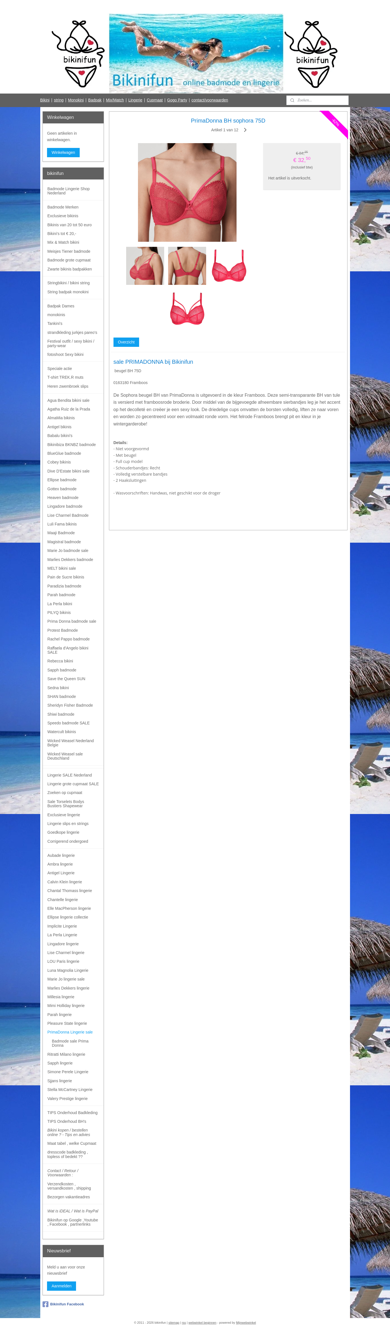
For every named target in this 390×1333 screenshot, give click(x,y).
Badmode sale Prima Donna (70, 1043)
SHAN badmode (61, 696)
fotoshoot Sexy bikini (65, 354)
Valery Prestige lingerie (67, 1098)
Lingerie (135, 100)
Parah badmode (61, 595)
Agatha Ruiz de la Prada (68, 409)
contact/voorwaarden (209, 100)
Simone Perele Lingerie (67, 1072)
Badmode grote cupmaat (68, 260)
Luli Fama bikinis (62, 524)
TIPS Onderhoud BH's (66, 1121)
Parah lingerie (59, 1014)
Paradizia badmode (64, 586)
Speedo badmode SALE (68, 723)
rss (184, 1322)
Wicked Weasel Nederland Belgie (70, 742)
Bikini (44, 100)
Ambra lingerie (60, 864)
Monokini (76, 100)
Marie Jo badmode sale (67, 550)
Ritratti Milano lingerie (66, 1054)
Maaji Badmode (61, 533)
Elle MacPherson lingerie (69, 908)
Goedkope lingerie (63, 832)
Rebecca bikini (60, 661)
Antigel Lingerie (61, 873)
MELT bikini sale (61, 568)
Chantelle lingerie (62, 899)
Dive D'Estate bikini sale (68, 471)
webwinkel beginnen (202, 1322)
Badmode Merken (63, 207)
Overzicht (126, 342)
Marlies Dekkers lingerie (68, 988)
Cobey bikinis (59, 462)
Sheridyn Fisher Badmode (70, 705)
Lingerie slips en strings (67, 823)
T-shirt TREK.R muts (65, 377)
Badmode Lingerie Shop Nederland (68, 191)
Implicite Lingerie (62, 926)
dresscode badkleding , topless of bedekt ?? (67, 1154)
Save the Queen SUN (66, 679)
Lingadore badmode (65, 506)
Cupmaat (155, 100)
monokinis (56, 314)
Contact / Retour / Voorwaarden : (62, 1172)
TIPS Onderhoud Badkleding (72, 1112)
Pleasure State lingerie (67, 1023)
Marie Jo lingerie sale (65, 979)
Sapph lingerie (60, 1063)
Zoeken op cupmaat (64, 792)
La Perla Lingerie (62, 935)
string (59, 100)
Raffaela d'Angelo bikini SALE (67, 650)
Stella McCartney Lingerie (69, 1089)
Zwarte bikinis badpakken (69, 269)
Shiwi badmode (60, 714)
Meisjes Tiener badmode (68, 251)
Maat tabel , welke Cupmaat (71, 1143)
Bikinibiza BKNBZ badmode (71, 444)
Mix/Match (115, 100)
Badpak (94, 100)
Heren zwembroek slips (67, 386)
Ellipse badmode (62, 480)
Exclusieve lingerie (63, 815)
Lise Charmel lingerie (65, 952)
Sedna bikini (58, 688)
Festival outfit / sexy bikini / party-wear (70, 343)
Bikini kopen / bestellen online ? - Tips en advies (68, 1132)
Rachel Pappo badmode (68, 639)
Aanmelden (62, 1286)
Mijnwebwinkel (246, 1322)
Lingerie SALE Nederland (69, 775)
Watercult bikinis (61, 731)
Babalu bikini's (59, 435)
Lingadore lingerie (63, 944)
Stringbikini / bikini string (68, 283)
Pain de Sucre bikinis (65, 577)
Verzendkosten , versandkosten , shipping (69, 1186)
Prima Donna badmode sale (71, 621)
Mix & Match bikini (63, 242)
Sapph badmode (61, 670)
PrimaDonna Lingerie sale (70, 1032)
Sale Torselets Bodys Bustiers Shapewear (65, 803)
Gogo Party (177, 100)
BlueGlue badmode (64, 453)
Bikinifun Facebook (63, 1304)
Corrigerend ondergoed (67, 841)
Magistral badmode (64, 542)
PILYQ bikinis (59, 612)
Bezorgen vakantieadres (68, 1197)
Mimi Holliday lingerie (65, 1005)
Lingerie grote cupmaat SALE (73, 784)
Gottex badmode (62, 489)
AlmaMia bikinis (61, 418)
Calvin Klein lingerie (64, 882)
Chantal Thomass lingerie (69, 890)
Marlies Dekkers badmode (70, 559)
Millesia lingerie (60, 997)
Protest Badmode (62, 630)
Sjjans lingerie (59, 1081)
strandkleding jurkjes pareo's (72, 332)
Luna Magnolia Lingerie (67, 970)
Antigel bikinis (59, 427)
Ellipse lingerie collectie (67, 917)
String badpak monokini (67, 292)
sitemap (173, 1322)
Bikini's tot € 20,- (61, 233)
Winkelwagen (63, 152)
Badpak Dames (60, 306)
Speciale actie (59, 368)
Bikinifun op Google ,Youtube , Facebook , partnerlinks (72, 1222)
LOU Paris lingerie (63, 961)
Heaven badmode (63, 497)
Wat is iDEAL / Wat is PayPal (72, 1211)
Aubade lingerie (61, 855)
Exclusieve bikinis (62, 216)
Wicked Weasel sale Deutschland (65, 756)
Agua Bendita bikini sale (68, 400)
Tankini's (54, 323)
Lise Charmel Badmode (67, 515)
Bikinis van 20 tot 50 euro (69, 225)
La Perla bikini (59, 604)
